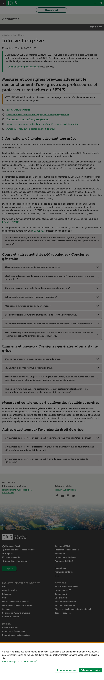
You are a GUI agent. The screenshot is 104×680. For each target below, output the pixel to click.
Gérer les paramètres (66, 670)
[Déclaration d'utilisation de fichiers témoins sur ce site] (52, 661)
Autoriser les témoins (90, 670)
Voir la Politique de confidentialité (18, 661)
